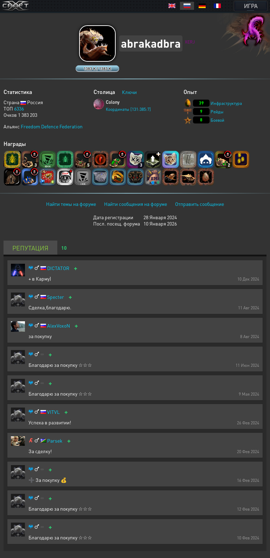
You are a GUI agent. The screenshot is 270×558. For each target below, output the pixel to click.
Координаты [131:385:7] (128, 109)
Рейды (217, 111)
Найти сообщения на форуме (135, 204)
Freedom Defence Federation (52, 126)
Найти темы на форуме (71, 204)
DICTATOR (58, 268)
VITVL (53, 412)
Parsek (55, 441)
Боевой (217, 120)
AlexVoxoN (58, 326)
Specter (55, 297)
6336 (19, 108)
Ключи (129, 92)
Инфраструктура (226, 103)
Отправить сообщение (199, 204)
